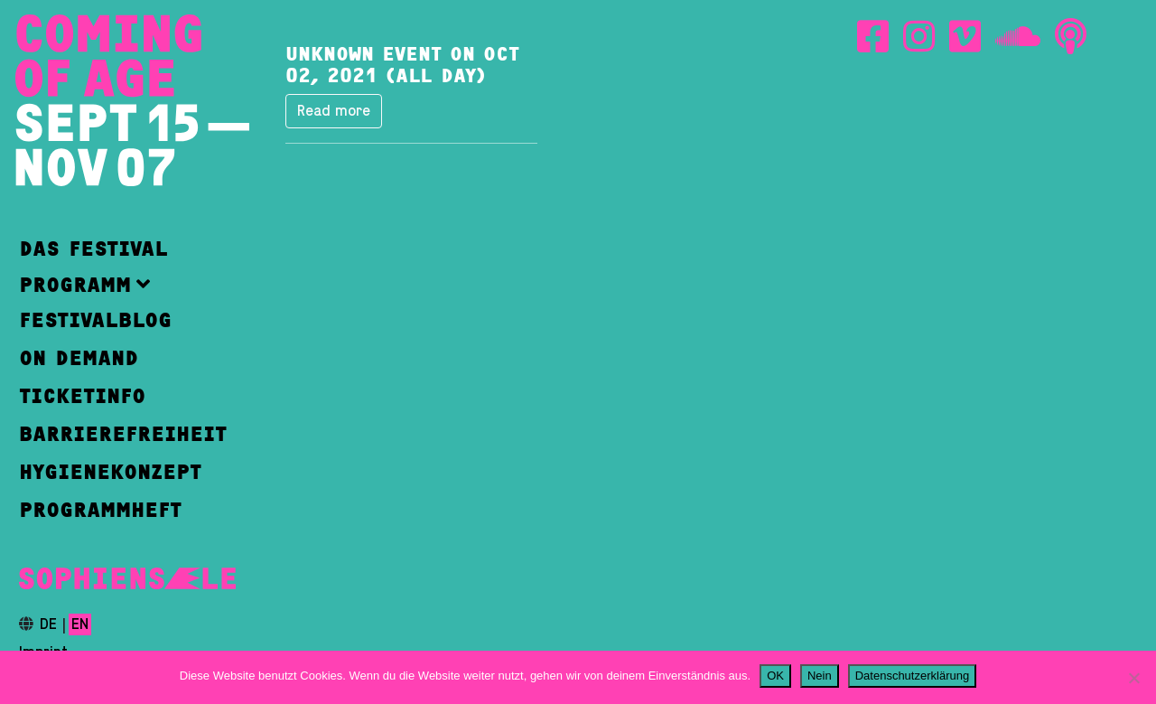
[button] (122, 284)
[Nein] (1133, 678)
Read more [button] (333, 111)
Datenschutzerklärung (912, 675)
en (80, 624)
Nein (819, 675)
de (48, 624)
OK (775, 675)
